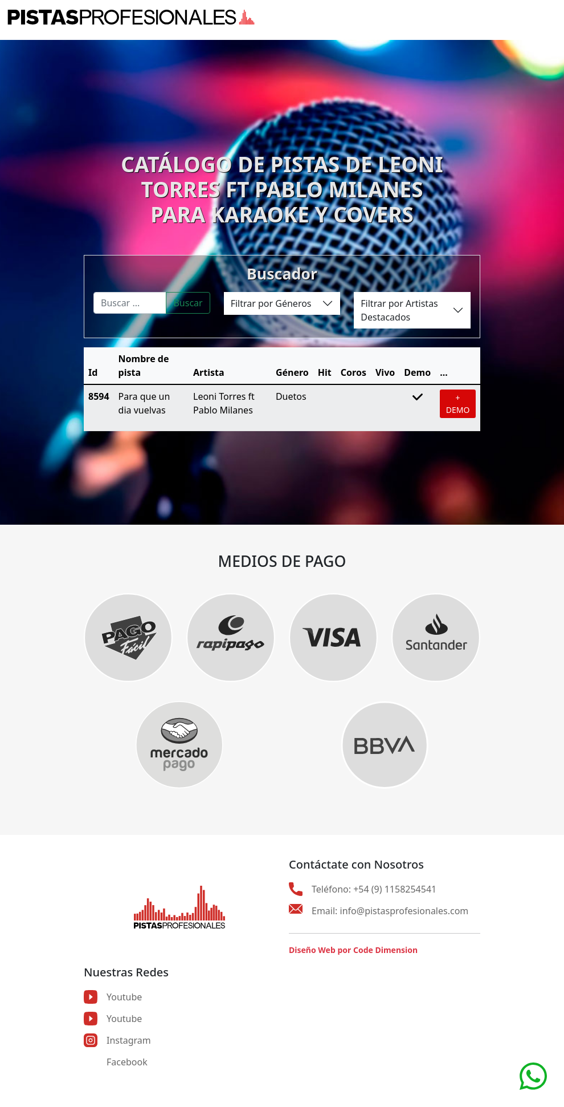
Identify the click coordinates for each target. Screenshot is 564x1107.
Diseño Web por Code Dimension (353, 949)
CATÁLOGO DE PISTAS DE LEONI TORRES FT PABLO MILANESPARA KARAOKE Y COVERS (282, 189)
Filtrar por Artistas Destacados (399, 310)
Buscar (187, 303)
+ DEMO (458, 403)
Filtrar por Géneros (271, 303)
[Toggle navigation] (550, 17)
